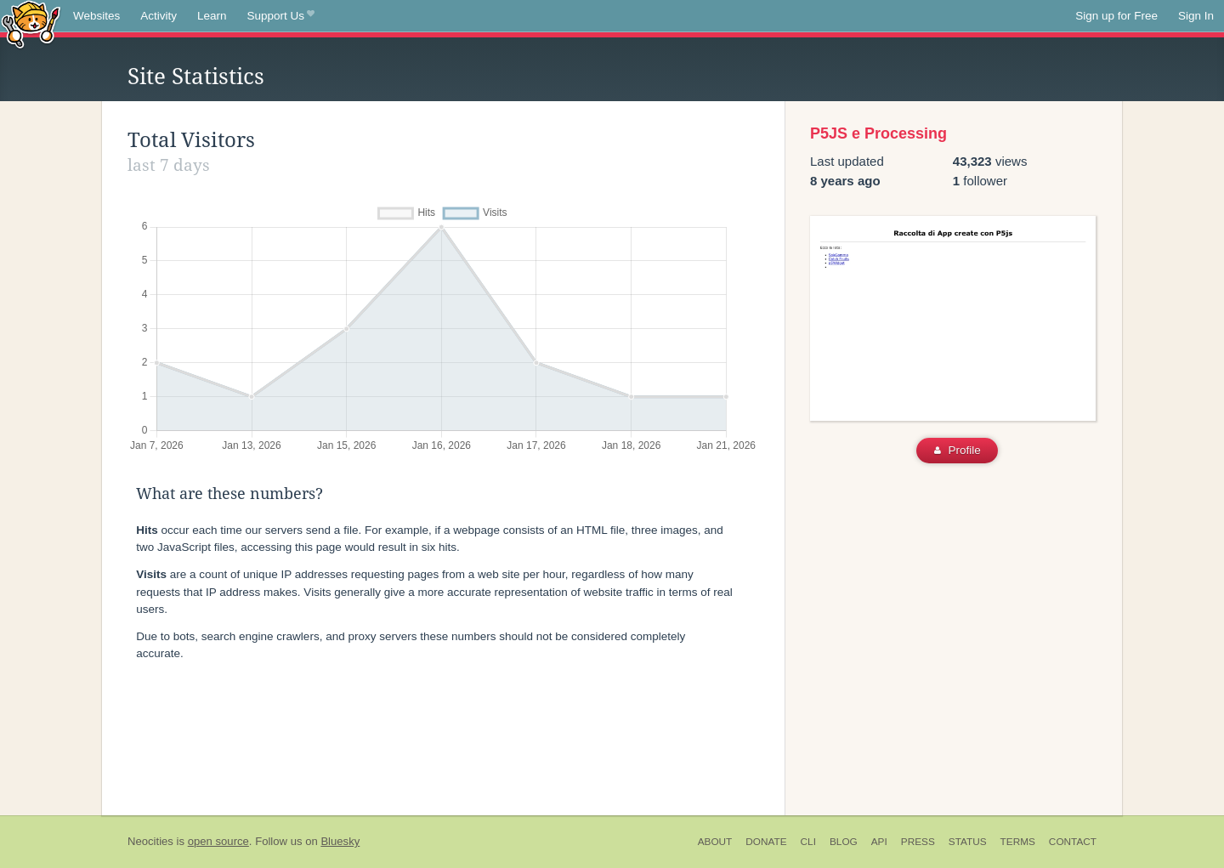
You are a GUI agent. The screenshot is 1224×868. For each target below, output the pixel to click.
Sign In (1196, 15)
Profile (957, 450)
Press (918, 842)
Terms (1017, 842)
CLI (808, 842)
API (879, 842)
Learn (212, 15)
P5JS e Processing (878, 133)
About (715, 842)
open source (218, 841)
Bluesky (340, 841)
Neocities (150, 841)
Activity (158, 15)
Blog (844, 842)
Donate (765, 842)
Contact (1072, 842)
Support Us (280, 16)
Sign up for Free (1116, 15)
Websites (96, 15)
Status (968, 842)
